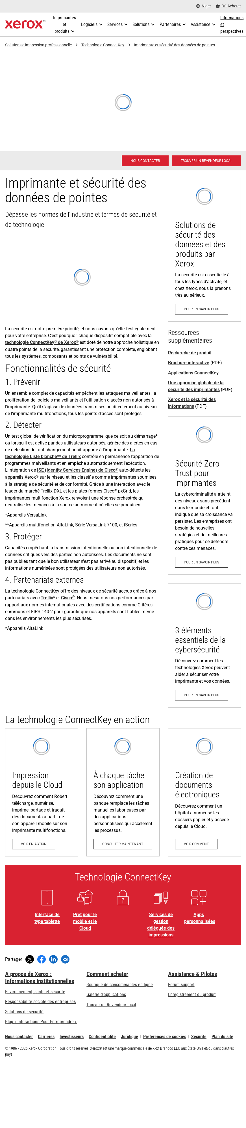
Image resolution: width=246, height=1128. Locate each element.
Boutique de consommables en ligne (119, 984)
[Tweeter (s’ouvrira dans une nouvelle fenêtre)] (30, 959)
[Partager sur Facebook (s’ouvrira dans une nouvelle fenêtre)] (41, 959)
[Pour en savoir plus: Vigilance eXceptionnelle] (204, 249)
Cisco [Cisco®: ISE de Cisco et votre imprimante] (68, 597)
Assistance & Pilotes (192, 974)
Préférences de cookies (164, 1036)
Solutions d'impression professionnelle (38, 45)
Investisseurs (72, 1036)
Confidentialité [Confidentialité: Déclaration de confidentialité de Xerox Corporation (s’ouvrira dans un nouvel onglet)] (102, 1036)
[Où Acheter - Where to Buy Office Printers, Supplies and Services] (228, 6)
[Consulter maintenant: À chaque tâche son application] (123, 792)
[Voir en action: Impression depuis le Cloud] (41, 792)
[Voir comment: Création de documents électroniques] (204, 792)
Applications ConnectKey (193, 373)
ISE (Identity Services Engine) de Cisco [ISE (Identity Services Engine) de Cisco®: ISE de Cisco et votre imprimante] (77, 470)
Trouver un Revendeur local (111, 1004)
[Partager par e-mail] (65, 959)
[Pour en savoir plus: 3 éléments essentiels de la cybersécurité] (204, 645)
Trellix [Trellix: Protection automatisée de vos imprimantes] (47, 597)
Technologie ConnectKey (102, 45)
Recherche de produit (190, 352)
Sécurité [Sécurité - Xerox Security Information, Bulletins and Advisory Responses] (198, 1036)
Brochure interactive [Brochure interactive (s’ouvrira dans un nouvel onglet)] (188, 362)
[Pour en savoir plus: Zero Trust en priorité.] (204, 495)
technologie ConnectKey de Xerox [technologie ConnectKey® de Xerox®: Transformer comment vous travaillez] (42, 342)
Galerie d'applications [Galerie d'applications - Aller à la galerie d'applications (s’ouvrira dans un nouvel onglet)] (106, 994)
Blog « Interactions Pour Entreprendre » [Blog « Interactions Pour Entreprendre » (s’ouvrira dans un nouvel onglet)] (41, 1021)
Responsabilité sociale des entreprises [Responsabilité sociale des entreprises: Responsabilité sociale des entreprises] (40, 1001)
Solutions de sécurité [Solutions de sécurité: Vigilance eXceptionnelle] (24, 1011)
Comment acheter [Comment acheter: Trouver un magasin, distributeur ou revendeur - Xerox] (107, 974)
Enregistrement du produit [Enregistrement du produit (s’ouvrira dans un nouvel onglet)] (192, 994)
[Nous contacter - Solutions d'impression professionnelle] (145, 160)
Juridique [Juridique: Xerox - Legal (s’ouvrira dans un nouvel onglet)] (129, 1036)
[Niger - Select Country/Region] (203, 6)
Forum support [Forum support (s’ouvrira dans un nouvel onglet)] (181, 984)
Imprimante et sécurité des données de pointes (174, 45)
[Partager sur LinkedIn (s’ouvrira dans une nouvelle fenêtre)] (53, 959)
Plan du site (222, 1036)
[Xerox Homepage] (25, 24)
